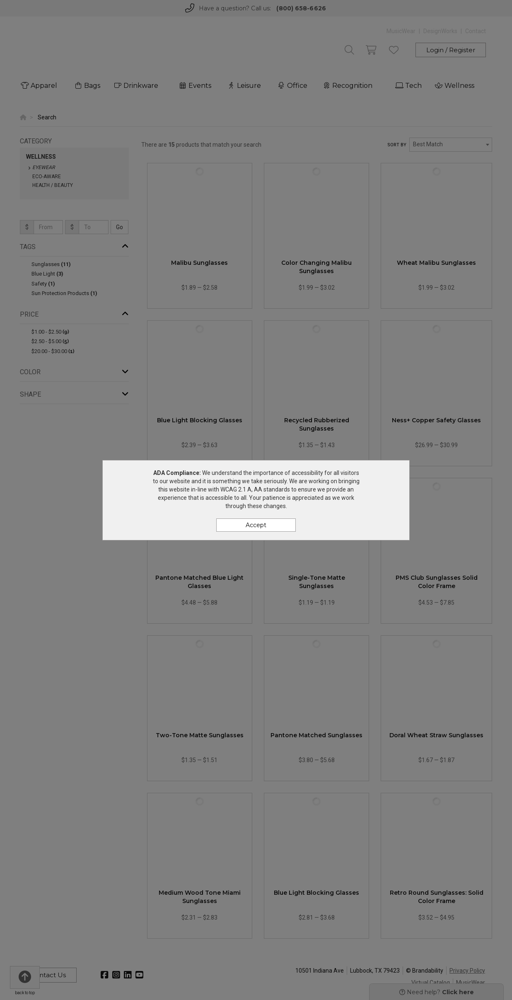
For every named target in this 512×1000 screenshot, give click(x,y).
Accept (256, 525)
